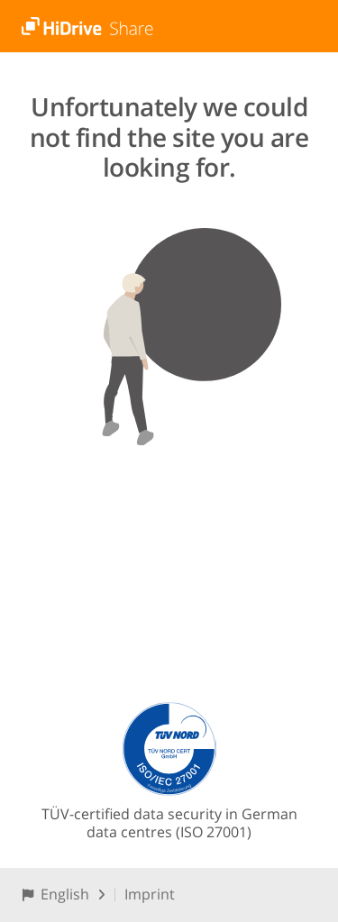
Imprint (149, 894)
